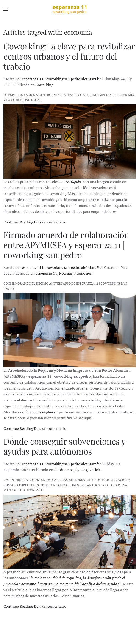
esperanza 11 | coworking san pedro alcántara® (60, 78)
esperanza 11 (46, 273)
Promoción (83, 273)
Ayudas (81, 469)
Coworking (44, 84)
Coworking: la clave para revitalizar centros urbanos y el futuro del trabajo (69, 56)
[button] (5, 9)
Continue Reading (18, 222)
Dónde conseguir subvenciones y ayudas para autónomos (64, 446)
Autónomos (63, 469)
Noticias (65, 273)
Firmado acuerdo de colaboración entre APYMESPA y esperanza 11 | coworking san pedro (66, 244)
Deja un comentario (50, 222)
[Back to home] (69, 9)
